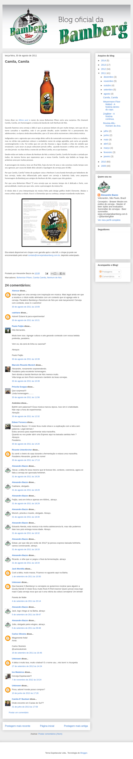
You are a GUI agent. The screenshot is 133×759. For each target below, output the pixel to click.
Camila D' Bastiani (20, 699)
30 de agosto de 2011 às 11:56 (26, 397)
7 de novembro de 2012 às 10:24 (26, 680)
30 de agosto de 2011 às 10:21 (26, 320)
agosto (107, 94)
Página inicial (47, 726)
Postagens (106, 271)
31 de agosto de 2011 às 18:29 (26, 490)
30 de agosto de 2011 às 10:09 (26, 307)
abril (106, 144)
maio (106, 139)
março (107, 148)
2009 (104, 166)
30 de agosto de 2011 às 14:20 (26, 444)
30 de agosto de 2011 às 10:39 (26, 359)
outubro (108, 85)
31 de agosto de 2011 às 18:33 (26, 549)
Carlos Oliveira (19, 634)
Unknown (16, 582)
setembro (108, 89)
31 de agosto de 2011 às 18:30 (26, 517)
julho (106, 131)
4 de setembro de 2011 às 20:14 (26, 601)
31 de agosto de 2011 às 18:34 (26, 563)
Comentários (107, 276)
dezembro (109, 77)
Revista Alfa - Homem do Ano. (112, 124)
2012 (104, 69)
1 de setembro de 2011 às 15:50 (26, 576)
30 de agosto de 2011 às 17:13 (26, 460)
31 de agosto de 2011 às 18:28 (26, 476)
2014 (104, 60)
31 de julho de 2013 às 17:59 (25, 707)
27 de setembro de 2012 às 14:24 (27, 666)
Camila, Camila (17, 61)
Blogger (83, 753)
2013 (104, 65)
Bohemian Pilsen (24, 277)
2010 (104, 161)
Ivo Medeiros (18, 672)
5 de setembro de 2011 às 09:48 (26, 628)
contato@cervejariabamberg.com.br (44, 255)
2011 (104, 73)
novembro (109, 81)
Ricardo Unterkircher (22, 450)
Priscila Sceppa (19, 387)
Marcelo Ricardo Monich (23, 365)
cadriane (16, 312)
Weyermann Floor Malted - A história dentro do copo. (111, 105)
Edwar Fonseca (19, 422)
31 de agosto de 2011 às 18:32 (26, 533)
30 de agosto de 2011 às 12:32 (26, 416)
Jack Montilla (18, 569)
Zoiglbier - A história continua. (109, 116)
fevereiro (108, 152)
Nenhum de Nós (54, 277)
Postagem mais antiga (76, 726)
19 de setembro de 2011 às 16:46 (27, 653)
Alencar (15, 291)
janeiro (107, 156)
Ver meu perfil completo (109, 220)
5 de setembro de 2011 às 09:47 (26, 614)
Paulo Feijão (18, 326)
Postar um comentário (18, 712)
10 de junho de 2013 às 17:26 (25, 693)
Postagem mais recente (17, 726)
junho (106, 135)
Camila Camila (39, 277)
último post (23, 120)
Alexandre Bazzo (20, 466)
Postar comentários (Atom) (50, 734)
